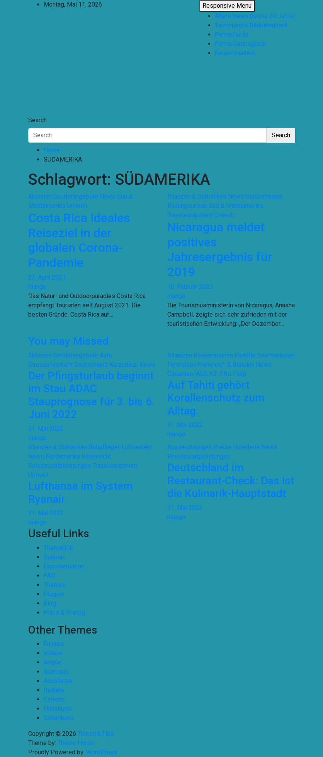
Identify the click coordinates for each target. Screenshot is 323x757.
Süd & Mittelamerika (236, 205)
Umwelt (77, 205)
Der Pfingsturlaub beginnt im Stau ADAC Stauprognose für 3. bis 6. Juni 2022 (91, 395)
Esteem (54, 699)
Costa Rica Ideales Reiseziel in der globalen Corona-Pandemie (79, 240)
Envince (54, 643)
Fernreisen (181, 364)
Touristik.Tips (66, 76)
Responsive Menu (227, 5)
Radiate (54, 690)
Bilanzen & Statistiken (196, 196)
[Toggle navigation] (33, 113)
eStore (53, 653)
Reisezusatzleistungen (59, 465)
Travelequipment (189, 215)
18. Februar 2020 (190, 286)
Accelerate (58, 681)
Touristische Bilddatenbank (251, 25)
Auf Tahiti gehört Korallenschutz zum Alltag (216, 398)
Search (37, 120)
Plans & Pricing (64, 612)
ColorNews (59, 718)
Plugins (54, 594)
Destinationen (275, 355)
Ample (52, 662)
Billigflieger (104, 447)
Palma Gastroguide (240, 43)
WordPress (101, 752)
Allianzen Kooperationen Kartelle (211, 355)
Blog (50, 603)
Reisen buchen (235, 53)
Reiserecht (96, 456)
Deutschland (91, 364)
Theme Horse (76, 743)
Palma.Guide (231, 34)
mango (37, 286)
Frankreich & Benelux (226, 364)
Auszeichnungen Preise (199, 447)
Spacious (56, 671)
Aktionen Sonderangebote (63, 196)
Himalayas (58, 708)
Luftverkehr (136, 447)
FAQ (49, 575)
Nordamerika (63, 456)
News (108, 196)
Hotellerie (246, 447)
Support (54, 557)
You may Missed (68, 341)
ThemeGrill (58, 547)
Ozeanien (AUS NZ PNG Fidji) (206, 374)
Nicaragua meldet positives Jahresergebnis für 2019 (219, 249)
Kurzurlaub (123, 364)
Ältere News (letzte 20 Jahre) (255, 16)
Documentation (64, 566)
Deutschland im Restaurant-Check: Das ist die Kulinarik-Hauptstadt (230, 480)
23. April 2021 (47, 277)
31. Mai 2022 (45, 428)
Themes (55, 584)
